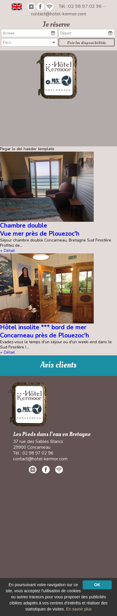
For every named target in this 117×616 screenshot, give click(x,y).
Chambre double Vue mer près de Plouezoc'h (39, 229)
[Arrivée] (29, 33)
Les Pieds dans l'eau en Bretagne (52, 434)
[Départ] (86, 33)
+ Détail (7, 250)
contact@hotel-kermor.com (58, 14)
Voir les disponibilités (86, 43)
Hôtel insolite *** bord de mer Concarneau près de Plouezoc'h (44, 331)
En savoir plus (79, 609)
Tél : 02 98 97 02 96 (81, 6)
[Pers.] (29, 42)
